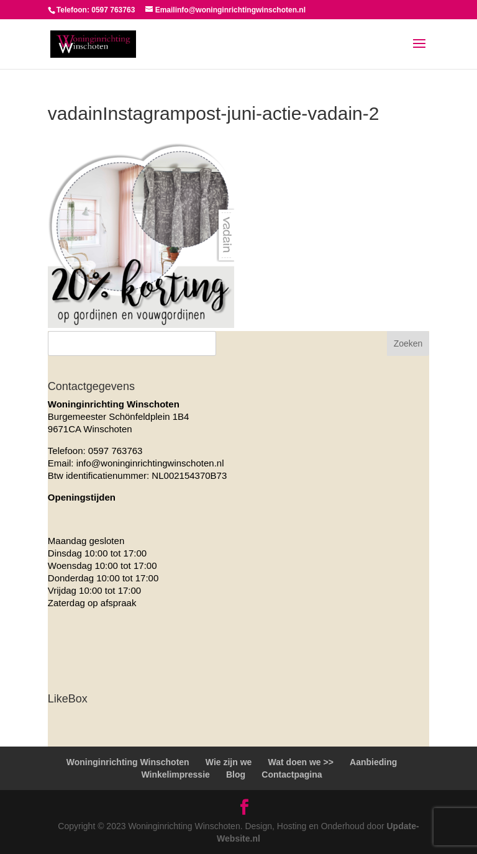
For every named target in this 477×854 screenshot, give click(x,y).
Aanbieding (373, 762)
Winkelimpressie (175, 774)
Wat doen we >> (301, 762)
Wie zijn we (229, 762)
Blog (235, 774)
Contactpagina (291, 774)
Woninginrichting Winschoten (127, 762)
